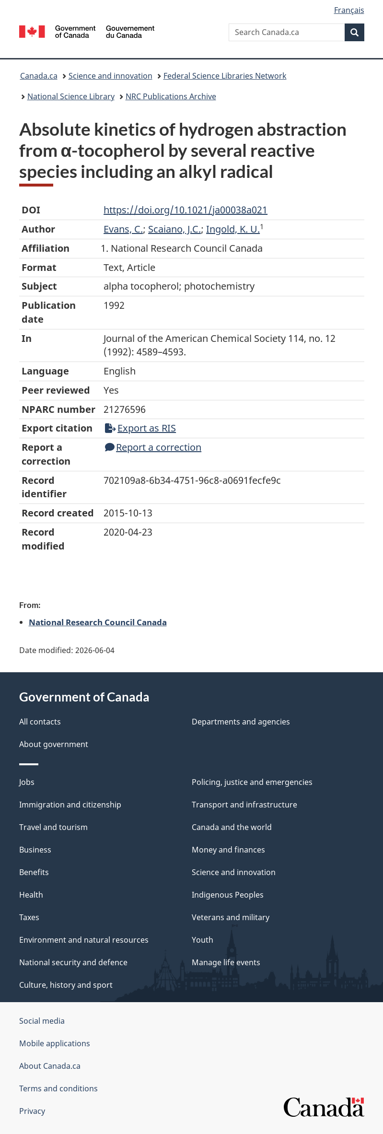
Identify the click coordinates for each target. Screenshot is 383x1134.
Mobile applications (54, 1043)
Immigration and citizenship (70, 804)
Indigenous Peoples (228, 894)
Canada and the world (232, 827)
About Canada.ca (50, 1066)
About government (53, 744)
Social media (42, 1021)
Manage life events (226, 962)
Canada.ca (39, 75)
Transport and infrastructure (244, 804)
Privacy (32, 1111)
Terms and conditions (58, 1088)
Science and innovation (110, 75)
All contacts (40, 721)
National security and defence (73, 962)
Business (35, 849)
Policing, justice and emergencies (252, 782)
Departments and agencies (241, 721)
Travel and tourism (53, 827)
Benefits (34, 872)
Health (31, 894)
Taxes (29, 917)
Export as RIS (140, 427)
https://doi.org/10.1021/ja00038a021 (185, 209)
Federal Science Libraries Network (225, 75)
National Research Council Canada (98, 622)
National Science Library (71, 96)
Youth (202, 940)
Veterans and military (230, 917)
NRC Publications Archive (171, 96)
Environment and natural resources (84, 940)
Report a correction (153, 447)
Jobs (27, 782)
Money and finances (228, 849)
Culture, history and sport (66, 985)
